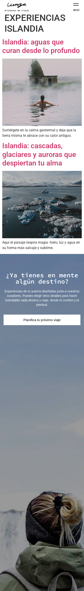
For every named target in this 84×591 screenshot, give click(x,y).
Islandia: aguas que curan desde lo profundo (41, 46)
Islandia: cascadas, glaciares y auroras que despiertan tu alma (39, 154)
